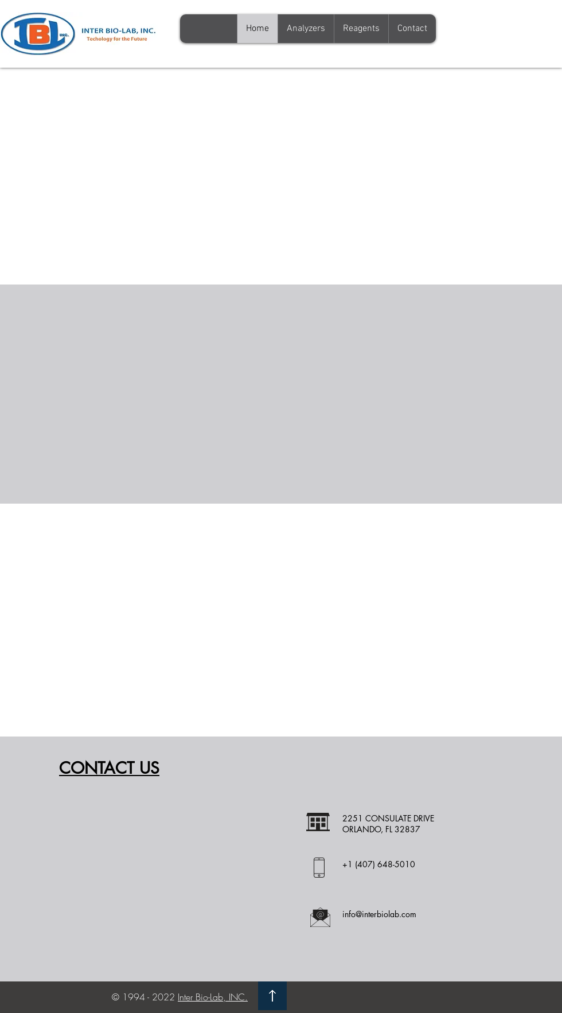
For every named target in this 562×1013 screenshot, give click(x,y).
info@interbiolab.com (379, 914)
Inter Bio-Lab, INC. (213, 997)
